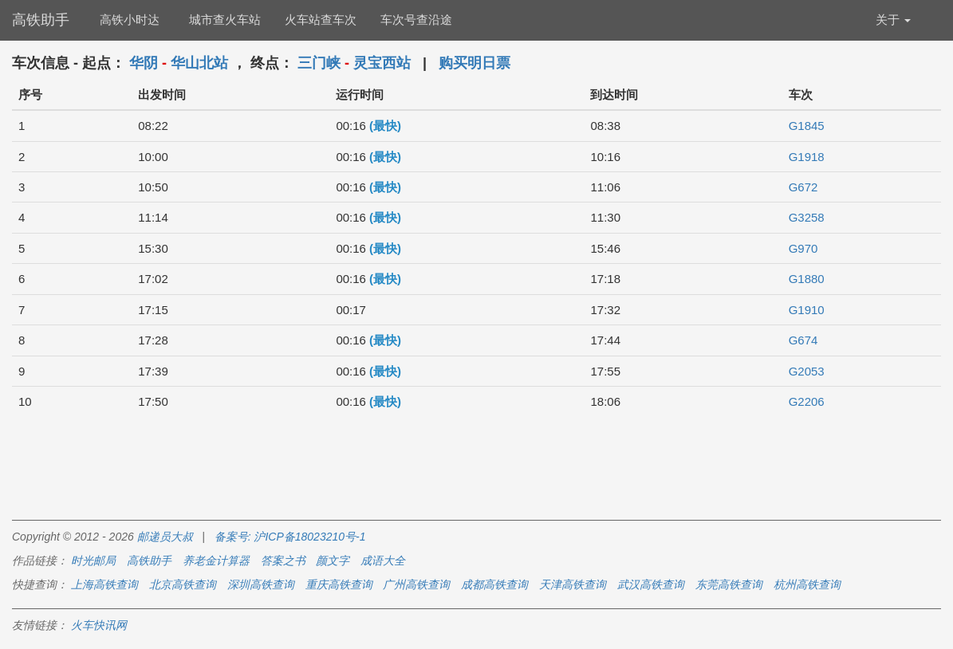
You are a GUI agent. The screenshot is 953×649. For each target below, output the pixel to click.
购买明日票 (474, 63)
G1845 (807, 125)
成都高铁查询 (494, 584)
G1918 (807, 156)
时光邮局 (93, 560)
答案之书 (283, 560)
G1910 (807, 310)
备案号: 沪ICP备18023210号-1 (290, 536)
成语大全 (382, 560)
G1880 (807, 278)
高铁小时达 (129, 19)
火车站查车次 (320, 19)
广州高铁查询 (416, 584)
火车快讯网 (99, 625)
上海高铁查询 (104, 584)
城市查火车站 (225, 19)
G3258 (807, 217)
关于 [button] (893, 19)
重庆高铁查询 (338, 584)
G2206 (807, 401)
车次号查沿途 (416, 19)
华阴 (143, 63)
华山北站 (199, 63)
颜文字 (332, 560)
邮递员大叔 (165, 536)
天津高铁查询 (572, 584)
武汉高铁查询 (650, 584)
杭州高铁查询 (807, 584)
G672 (803, 187)
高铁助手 (40, 20)
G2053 (807, 371)
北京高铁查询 (182, 584)
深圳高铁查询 (260, 584)
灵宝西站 (382, 63)
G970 (803, 248)
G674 (803, 340)
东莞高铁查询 (728, 584)
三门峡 (319, 63)
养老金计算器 (216, 560)
